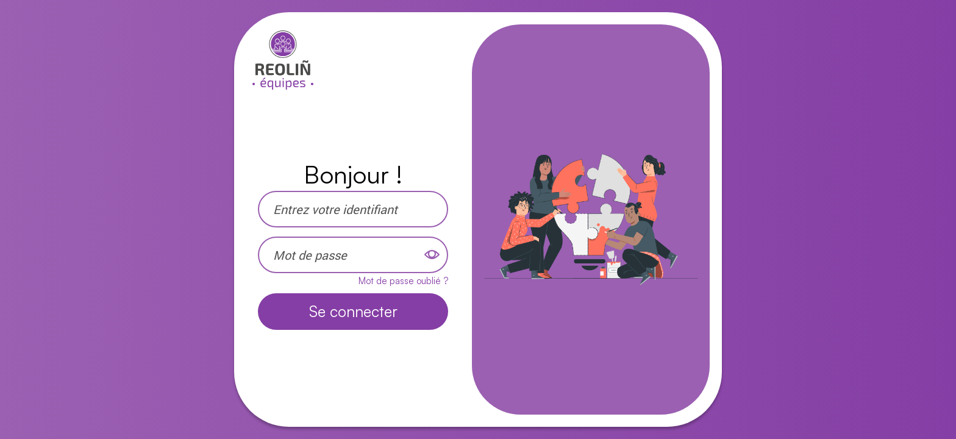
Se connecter (353, 311)
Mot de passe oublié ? (403, 281)
